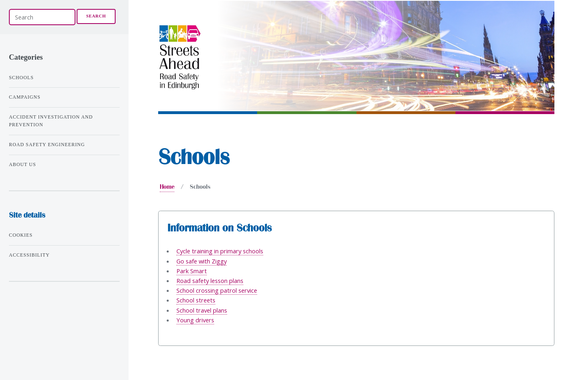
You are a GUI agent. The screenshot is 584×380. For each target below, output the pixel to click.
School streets (195, 300)
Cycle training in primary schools (219, 251)
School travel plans (201, 310)
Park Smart (191, 271)
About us (22, 164)
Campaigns (25, 97)
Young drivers (195, 320)
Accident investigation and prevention (51, 121)
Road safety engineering (47, 144)
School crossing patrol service (216, 290)
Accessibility (29, 255)
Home (167, 186)
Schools (21, 77)
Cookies (20, 235)
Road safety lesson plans (209, 280)
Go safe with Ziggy (201, 261)
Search (96, 16)
